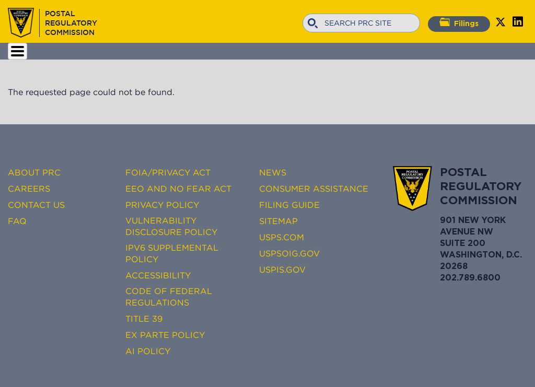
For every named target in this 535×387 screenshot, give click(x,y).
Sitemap (278, 221)
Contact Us (36, 204)
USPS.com (281, 237)
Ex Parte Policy (165, 334)
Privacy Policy (162, 204)
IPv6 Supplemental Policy (171, 253)
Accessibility (158, 275)
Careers (29, 188)
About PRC (34, 172)
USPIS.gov (282, 269)
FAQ (17, 221)
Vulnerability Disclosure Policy (171, 226)
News (272, 172)
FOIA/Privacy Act (168, 172)
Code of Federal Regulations (168, 296)
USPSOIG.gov (289, 253)
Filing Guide (289, 204)
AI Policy (147, 351)
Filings (459, 22)
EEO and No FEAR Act (178, 188)
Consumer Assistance (313, 188)
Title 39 (143, 318)
